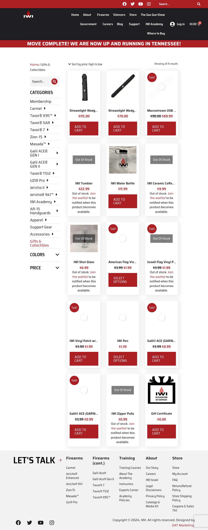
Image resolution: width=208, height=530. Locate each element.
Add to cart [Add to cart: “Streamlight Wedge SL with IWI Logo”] (119, 128)
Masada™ (72, 496)
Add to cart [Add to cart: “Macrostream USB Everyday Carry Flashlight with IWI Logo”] (158, 128)
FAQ (175, 479)
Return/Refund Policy (181, 488)
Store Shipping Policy (182, 498)
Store (133, 14)
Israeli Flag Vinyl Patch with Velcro (171, 262)
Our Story (152, 467)
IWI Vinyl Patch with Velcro (89, 340)
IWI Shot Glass (84, 262)
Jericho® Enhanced (72, 475)
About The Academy (125, 475)
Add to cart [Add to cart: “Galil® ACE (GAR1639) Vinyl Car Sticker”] (158, 358)
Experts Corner (128, 490)
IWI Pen (122, 340)
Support (135, 24)
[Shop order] (85, 64)
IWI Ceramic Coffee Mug (164, 183)
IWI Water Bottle (123, 183)
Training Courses (130, 467)
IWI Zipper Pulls (123, 413)
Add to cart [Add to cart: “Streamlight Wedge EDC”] (80, 128)
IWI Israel (152, 479)
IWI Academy (155, 24)
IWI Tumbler (83, 183)
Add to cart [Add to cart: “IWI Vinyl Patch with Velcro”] (80, 358)
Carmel (70, 467)
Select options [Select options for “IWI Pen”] (120, 358)
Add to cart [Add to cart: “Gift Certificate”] (158, 431)
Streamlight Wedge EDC (87, 110)
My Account (180, 473)
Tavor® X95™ (101, 497)
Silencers (119, 14)
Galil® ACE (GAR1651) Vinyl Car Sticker (97, 413)
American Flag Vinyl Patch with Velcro (135, 262)
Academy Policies (125, 498)
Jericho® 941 (74, 483)
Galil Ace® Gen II (103, 479)
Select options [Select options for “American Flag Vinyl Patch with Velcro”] (120, 280)
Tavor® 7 (98, 485)
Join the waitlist (84, 196)
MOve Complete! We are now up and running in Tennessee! (104, 44)
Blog (121, 24)
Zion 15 (70, 490)
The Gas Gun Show (153, 14)
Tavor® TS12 (101, 491)
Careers (108, 24)
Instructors (126, 483)
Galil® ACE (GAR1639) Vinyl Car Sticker (174, 340)
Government (89, 24)
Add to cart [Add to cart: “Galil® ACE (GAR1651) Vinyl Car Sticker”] (80, 431)
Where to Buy (156, 33)
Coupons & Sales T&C (183, 508)
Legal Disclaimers (153, 488)
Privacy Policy (155, 496)
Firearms (103, 14)
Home (75, 14)
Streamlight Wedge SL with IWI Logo (134, 110)
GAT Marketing (183, 525)
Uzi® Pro (71, 502)
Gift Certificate (161, 413)
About (88, 14)
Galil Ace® (99, 472)
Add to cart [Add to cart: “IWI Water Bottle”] (119, 201)
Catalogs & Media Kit (153, 504)
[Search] (199, 4)
